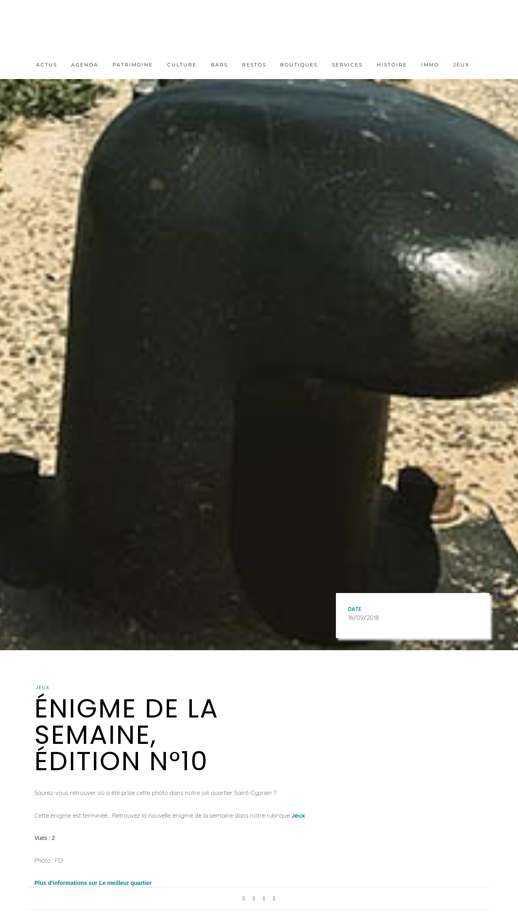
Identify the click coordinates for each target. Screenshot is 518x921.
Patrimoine (133, 65)
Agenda (84, 65)
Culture (182, 65)
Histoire (392, 65)
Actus (46, 65)
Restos (254, 65)
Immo (430, 65)
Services (347, 65)
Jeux (461, 65)
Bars (219, 65)
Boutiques (299, 65)
